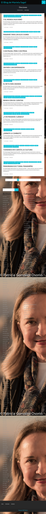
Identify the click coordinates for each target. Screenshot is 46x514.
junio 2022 (5, 275)
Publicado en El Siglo (7, 48)
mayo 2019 (5, 323)
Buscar (4, 187)
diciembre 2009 (6, 450)
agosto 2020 (5, 296)
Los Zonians (26, 269)
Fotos (25, 252)
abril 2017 (5, 371)
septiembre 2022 (6, 269)
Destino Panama (27, 225)
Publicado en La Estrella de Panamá (14, 16)
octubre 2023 (5, 244)
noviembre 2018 (6, 335)
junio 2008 (5, 485)
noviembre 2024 (6, 219)
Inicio (2, 503)
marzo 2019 (5, 327)
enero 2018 (5, 354)
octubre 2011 (5, 416)
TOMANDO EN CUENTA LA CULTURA (17, 150)
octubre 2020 (5, 292)
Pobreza (25, 279)
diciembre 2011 (6, 412)
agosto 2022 (5, 271)
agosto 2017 (5, 364)
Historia (25, 254)
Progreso (25, 283)
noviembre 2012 (6, 400)
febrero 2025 (5, 213)
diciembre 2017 (6, 356)
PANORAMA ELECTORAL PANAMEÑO (18, 166)
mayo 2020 (5, 302)
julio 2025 (4, 204)
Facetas (25, 242)
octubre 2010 (5, 435)
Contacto (13, 503)
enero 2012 (5, 410)
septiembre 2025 (6, 202)
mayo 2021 (5, 285)
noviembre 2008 (6, 475)
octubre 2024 (5, 221)
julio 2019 (4, 319)
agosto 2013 (5, 394)
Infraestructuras (38, 96)
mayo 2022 (5, 277)
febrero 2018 (5, 352)
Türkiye (25, 312)
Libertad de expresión (28, 262)
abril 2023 (5, 256)
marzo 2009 (5, 468)
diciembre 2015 (6, 381)
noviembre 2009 (6, 452)
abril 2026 (5, 196)
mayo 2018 (5, 346)
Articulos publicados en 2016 (29, 202)
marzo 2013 (5, 396)
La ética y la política (32, 15)
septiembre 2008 (6, 479)
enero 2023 (5, 262)
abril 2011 (5, 425)
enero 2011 (5, 429)
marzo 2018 (5, 350)
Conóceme (7, 503)
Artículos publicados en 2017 (29, 204)
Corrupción (18, 96)
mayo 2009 (5, 464)
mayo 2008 (5, 487)
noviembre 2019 (6, 312)
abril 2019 (5, 325)
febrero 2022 (5, 283)
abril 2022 (5, 279)
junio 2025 (5, 206)
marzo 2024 (5, 235)
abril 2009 (5, 466)
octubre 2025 (5, 200)
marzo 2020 (5, 306)
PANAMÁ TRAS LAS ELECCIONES (16, 34)
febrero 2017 (5, 375)
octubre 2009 (5, 454)
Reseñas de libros (27, 300)
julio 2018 (4, 342)
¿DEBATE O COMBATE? (12, 133)
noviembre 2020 (6, 290)
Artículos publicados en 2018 (29, 206)
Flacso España (26, 250)
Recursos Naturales (27, 294)
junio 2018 (5, 344)
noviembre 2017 (6, 358)
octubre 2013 (5, 393)
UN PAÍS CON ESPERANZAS (14, 67)
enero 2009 (5, 471)
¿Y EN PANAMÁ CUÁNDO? (13, 117)
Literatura (26, 265)
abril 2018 (5, 348)
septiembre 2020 (6, 294)
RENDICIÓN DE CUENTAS (13, 100)
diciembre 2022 (6, 263)
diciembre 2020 (6, 289)
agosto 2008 (5, 481)
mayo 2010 (5, 443)
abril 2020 (5, 304)
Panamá (5, 16)
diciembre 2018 (6, 333)
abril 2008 (5, 489)
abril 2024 (5, 233)
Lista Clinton (26, 263)
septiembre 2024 (6, 223)
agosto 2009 (5, 458)
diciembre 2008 (6, 473)
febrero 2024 (5, 237)
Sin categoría (26, 306)
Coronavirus (26, 213)
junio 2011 (5, 421)
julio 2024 (4, 227)
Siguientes (37, 179)
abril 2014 (5, 389)
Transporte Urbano (27, 310)
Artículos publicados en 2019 (9, 15)
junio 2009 (5, 462)
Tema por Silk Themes (23, 510)
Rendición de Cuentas (28, 298)
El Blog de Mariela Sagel (13, 2)
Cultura (17, 145)
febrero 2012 (5, 408)
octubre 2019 (5, 314)
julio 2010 (4, 439)
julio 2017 (4, 366)
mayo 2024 (5, 231)
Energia (25, 238)
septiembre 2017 (6, 362)
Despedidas (26, 223)
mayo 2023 (5, 254)
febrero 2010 (5, 446)
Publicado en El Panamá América (30, 287)
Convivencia (26, 211)
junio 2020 (5, 300)
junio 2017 (5, 367)
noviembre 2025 (6, 198)
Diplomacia (26, 229)
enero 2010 (5, 448)
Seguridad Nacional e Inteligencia (30, 304)
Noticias (25, 271)
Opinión (39, 15)
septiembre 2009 (6, 456)
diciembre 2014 (6, 385)
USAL (39, 31)
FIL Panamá (26, 248)
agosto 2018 (5, 341)
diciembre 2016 (6, 379)
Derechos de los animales (28, 221)
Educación (22, 145)
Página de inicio (20, 10)
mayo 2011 (5, 423)
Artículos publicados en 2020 (29, 210)
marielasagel (6, 27)
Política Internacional (12, 163)
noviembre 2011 (6, 414)
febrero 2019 (5, 329)
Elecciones (26, 15)
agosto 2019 (5, 317)
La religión (26, 260)
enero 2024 (5, 238)
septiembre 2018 (6, 339)
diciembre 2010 (6, 431)
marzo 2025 (5, 211)
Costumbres (26, 217)
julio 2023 (4, 250)
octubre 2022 (5, 267)
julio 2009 (4, 460)
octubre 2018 (5, 337)
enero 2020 (5, 310)
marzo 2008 (5, 491)
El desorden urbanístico (28, 235)
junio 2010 (5, 441)
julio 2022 (4, 273)
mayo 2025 (5, 208)
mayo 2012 (5, 404)
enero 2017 (5, 377)
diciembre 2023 (6, 240)
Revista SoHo (26, 302)
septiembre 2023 (6, 246)
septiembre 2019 (6, 315)
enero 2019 (5, 331)
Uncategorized (26, 314)
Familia (25, 244)
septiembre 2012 (6, 402)
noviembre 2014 (6, 387)
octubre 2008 (5, 477)
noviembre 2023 (6, 242)
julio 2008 (4, 483)
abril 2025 (5, 210)
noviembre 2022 (6, 265)
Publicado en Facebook (28, 290)
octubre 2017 (5, 360)
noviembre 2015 (6, 383)
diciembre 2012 (6, 398)
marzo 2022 (5, 281)
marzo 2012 (5, 406)
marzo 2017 (5, 373)
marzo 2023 (5, 258)
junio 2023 (5, 252)
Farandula (26, 246)
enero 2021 (5, 287)
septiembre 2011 (6, 418)
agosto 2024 (5, 225)
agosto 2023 (5, 248)
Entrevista (26, 240)
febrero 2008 (5, 493)
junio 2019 (5, 321)
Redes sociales (26, 296)
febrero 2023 (5, 260)
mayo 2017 (5, 369)
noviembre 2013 (6, 391)
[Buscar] (16, 189)
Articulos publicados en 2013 (29, 198)
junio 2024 (5, 229)
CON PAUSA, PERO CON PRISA (15, 51)
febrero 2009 (5, 470)
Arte (24, 196)
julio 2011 (4, 419)
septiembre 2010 (6, 437)
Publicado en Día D (27, 285)
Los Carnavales (26, 267)
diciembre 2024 (6, 217)
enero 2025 (5, 215)
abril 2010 (5, 445)
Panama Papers (27, 277)
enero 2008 (5, 495)
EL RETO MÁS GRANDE (12, 84)
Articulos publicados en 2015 (29, 200)
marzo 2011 (5, 427)
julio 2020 (4, 298)
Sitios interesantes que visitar (29, 308)
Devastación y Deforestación (29, 227)
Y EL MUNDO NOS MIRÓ (12, 19)
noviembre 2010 (6, 433)
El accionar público (19, 15)
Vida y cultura (26, 317)
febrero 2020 (5, 308)
